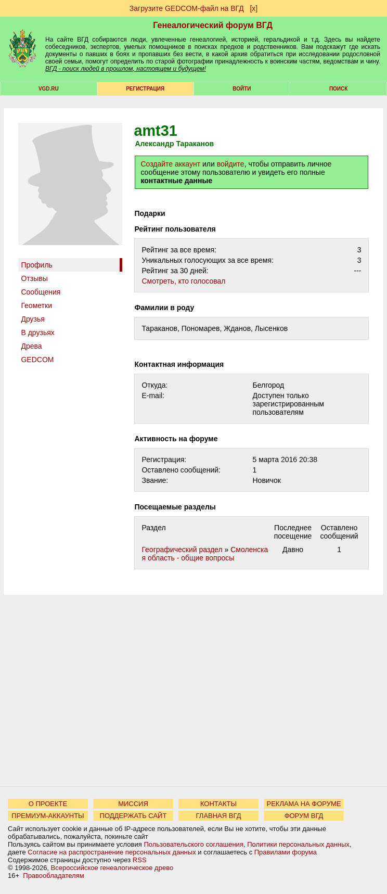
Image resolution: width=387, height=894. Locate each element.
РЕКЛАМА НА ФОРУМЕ (303, 804)
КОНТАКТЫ (218, 804)
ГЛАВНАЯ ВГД (218, 816)
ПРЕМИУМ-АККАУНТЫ (47, 816)
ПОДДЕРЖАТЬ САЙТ (133, 816)
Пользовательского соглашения (193, 844)
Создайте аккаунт (170, 164)
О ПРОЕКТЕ (48, 804)
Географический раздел (181, 549)
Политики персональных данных (298, 844)
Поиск (338, 89)
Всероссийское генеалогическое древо (112, 868)
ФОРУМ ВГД (304, 816)
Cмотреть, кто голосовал (183, 281)
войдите (230, 164)
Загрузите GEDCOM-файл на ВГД (187, 8)
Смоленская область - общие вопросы (204, 553)
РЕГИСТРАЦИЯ (145, 89)
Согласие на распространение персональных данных (112, 852)
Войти (242, 89)
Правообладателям (53, 875)
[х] (253, 8)
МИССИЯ (133, 804)
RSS (140, 860)
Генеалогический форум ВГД (213, 25)
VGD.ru (48, 89)
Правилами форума (285, 852)
